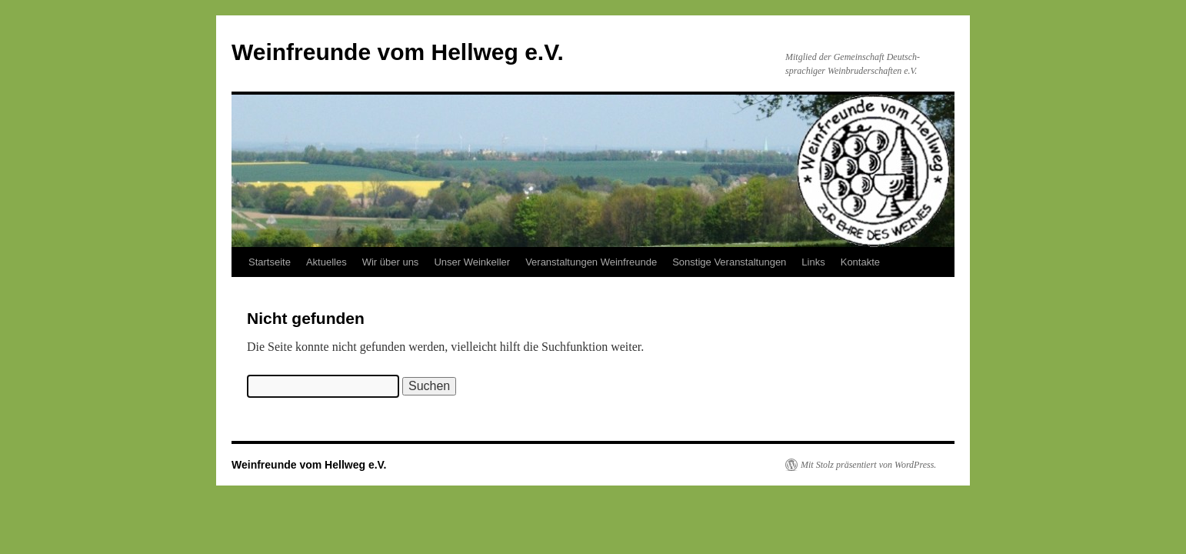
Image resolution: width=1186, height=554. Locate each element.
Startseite (269, 262)
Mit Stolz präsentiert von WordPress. (868, 464)
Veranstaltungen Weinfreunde (591, 262)
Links (813, 262)
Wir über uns (390, 262)
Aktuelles (326, 262)
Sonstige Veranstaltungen (729, 262)
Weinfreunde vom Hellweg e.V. (398, 52)
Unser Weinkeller (472, 262)
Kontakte (860, 262)
